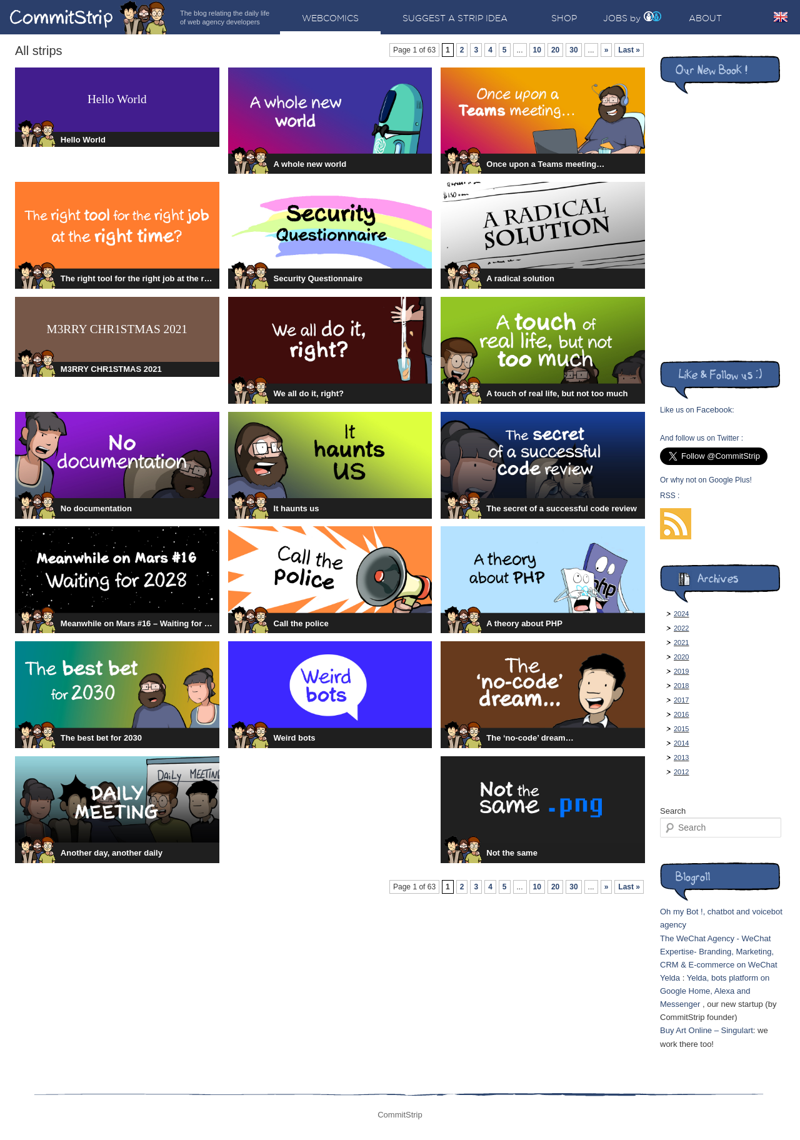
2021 (681, 642)
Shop (564, 18)
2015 (681, 728)
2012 (681, 772)
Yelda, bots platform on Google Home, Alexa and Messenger (714, 991)
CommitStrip (89, 17)
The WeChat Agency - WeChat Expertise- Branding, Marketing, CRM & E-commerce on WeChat (719, 951)
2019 (681, 671)
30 (573, 50)
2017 (681, 700)
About (705, 18)
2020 (681, 657)
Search (673, 811)
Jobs (615, 18)
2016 (681, 714)
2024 (681, 614)
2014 (681, 743)
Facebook (714, 409)
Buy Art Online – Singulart (706, 1030)
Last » (629, 50)
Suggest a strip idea (455, 18)
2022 (681, 628)
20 (555, 50)
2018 (681, 685)
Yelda (670, 977)
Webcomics (330, 18)
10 (537, 50)
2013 (681, 757)
